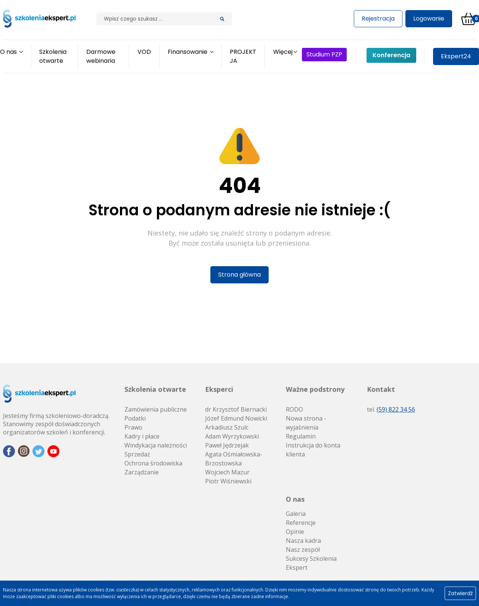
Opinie (295, 531)
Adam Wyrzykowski (232, 436)
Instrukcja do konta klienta (313, 449)
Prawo (133, 427)
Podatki (135, 418)
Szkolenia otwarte (155, 389)
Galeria (296, 514)
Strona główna (239, 274)
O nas (295, 499)
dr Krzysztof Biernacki (236, 409)
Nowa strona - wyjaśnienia (306, 422)
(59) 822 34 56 (396, 409)
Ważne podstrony (315, 389)
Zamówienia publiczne (155, 409)
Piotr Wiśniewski (228, 481)
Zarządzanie (141, 472)
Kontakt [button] (381, 389)
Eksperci (219, 389)
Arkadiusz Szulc (226, 427)
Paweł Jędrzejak (227, 445)
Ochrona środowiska (153, 463)
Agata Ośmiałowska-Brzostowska (233, 458)
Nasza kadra (303, 540)
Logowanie (428, 18)
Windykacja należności (155, 445)
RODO (294, 409)
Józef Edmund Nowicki (236, 418)
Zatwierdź (460, 593)
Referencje (301, 523)
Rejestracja (378, 18)
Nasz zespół (303, 549)
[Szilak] (154, 18)
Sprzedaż (137, 454)
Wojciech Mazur (227, 472)
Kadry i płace (142, 436)
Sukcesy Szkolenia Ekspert (311, 563)
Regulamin (301, 436)
